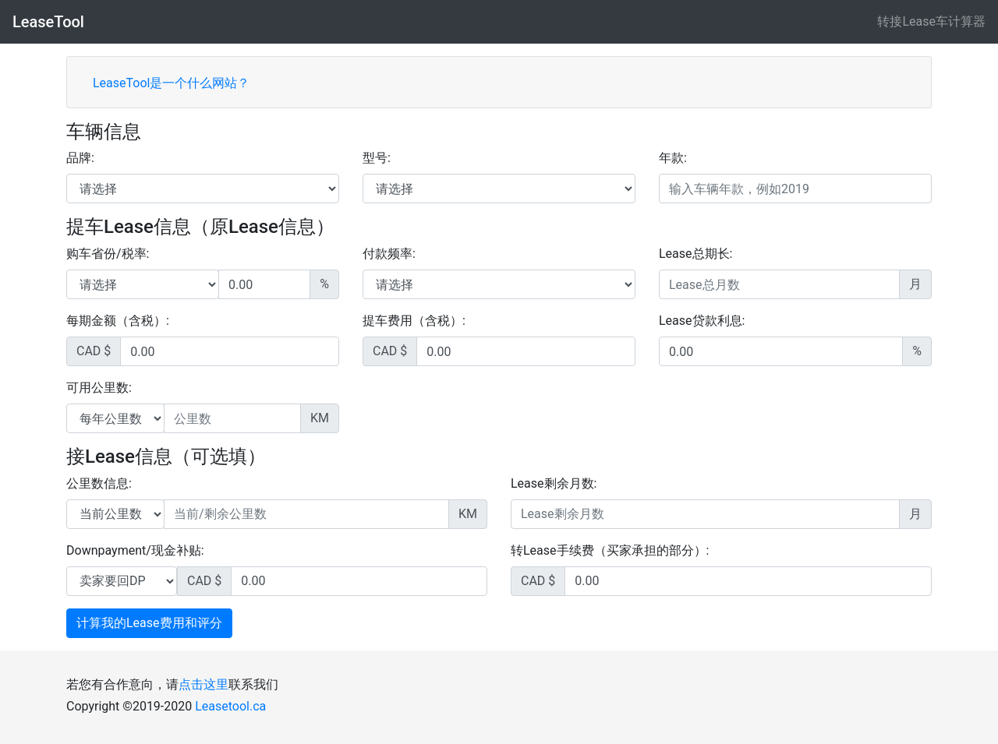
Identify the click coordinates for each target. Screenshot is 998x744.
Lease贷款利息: (702, 320)
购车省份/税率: (107, 253)
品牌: (80, 157)
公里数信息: (99, 483)
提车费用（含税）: (414, 320)
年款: (673, 157)
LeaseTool (48, 21)
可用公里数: (99, 387)
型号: (377, 157)
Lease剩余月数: (553, 483)
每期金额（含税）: (117, 320)
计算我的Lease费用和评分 (149, 622)
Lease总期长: (695, 253)
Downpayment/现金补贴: (135, 550)
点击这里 (203, 684)
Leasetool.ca (230, 706)
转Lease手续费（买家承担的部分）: (610, 550)
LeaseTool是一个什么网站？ (171, 83)
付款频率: (389, 253)
